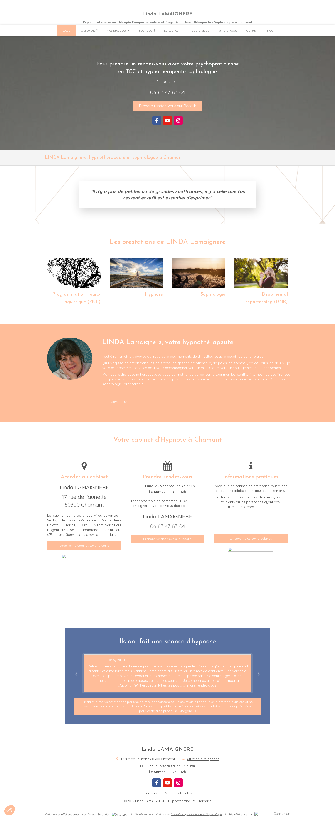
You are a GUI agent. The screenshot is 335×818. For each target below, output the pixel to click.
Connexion (281, 813)
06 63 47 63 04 (167, 92)
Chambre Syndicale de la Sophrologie (196, 814)
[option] (167, 673)
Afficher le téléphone (203, 759)
